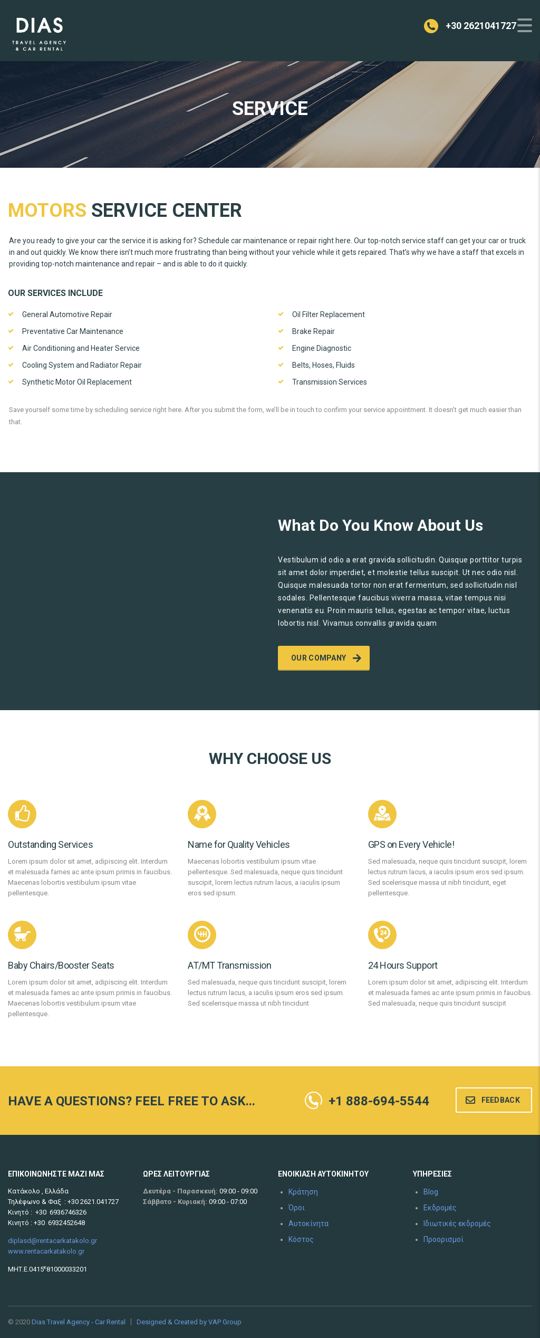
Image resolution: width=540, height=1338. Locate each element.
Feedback (493, 1100)
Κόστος (301, 1239)
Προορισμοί (443, 1239)
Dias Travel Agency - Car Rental (79, 1322)
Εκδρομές (440, 1207)
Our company (326, 658)
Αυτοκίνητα (308, 1223)
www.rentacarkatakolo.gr (46, 1251)
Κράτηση (303, 1192)
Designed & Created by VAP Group (189, 1322)
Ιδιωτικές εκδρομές (457, 1223)
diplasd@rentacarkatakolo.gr (52, 1241)
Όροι (296, 1207)
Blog (430, 1192)
